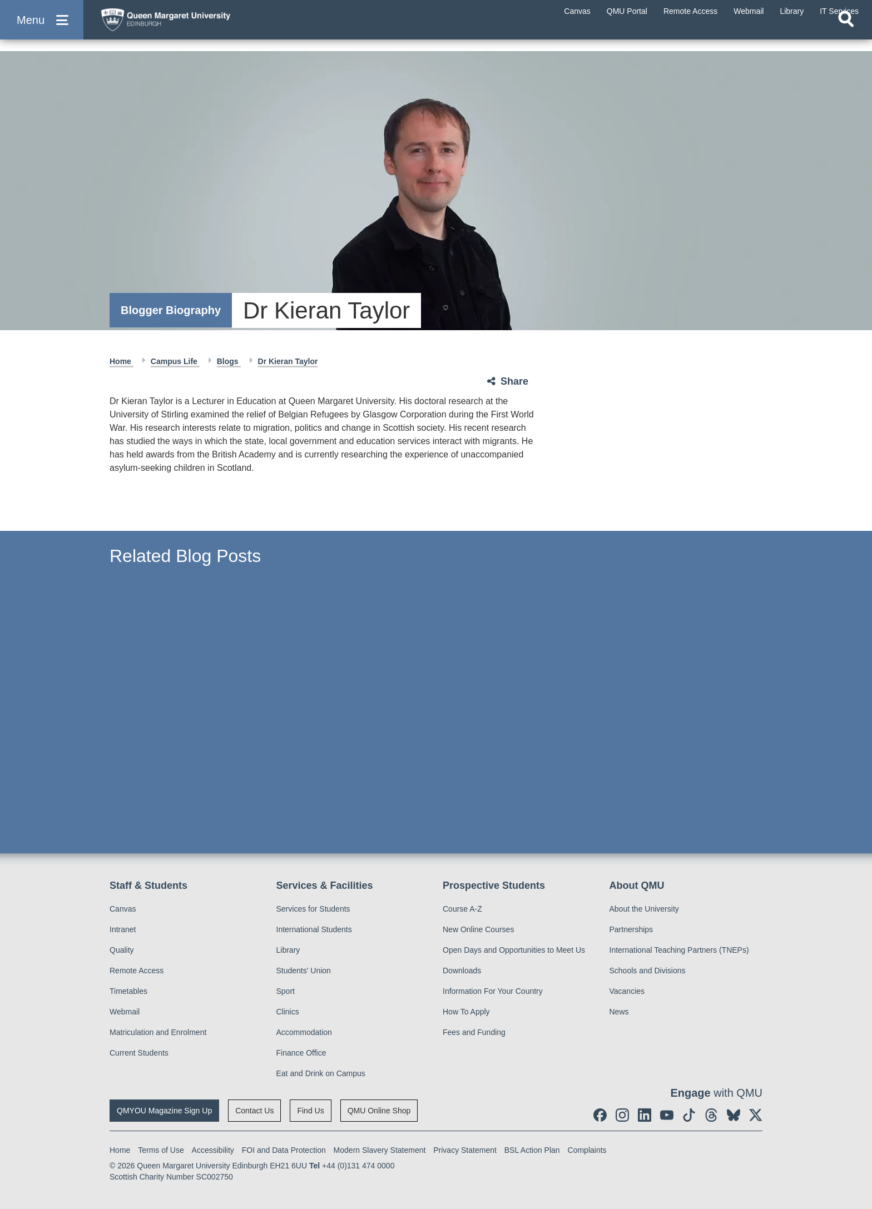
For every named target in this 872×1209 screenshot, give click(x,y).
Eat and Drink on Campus (320, 1073)
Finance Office (301, 1052)
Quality (122, 950)
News (619, 1011)
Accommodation (304, 1032)
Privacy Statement (465, 1150)
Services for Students (313, 908)
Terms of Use (161, 1150)
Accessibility (213, 1150)
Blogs (229, 361)
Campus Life (175, 361)
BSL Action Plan (532, 1150)
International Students (314, 929)
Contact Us (254, 1110)
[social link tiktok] (689, 1115)
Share (514, 381)
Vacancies (627, 991)
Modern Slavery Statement (380, 1150)
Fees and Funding (474, 1032)
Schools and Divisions (648, 970)
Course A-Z (462, 908)
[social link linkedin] (644, 1115)
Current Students (139, 1052)
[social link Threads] (711, 1115)
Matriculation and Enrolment (158, 1032)
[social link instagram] (622, 1115)
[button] (41, 28)
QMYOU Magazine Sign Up (164, 1110)
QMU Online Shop (379, 1110)
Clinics (287, 1011)
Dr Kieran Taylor (288, 361)
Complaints (587, 1150)
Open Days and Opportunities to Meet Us (514, 950)
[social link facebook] (600, 1115)
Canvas (123, 908)
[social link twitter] (755, 1115)
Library (288, 950)
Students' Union (303, 970)
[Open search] (846, 36)
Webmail (125, 1011)
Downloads (462, 970)
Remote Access (137, 970)
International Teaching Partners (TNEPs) (679, 950)
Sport (285, 991)
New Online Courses (478, 929)
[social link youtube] (666, 1115)
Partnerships (631, 929)
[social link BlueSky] (733, 1115)
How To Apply (466, 1011)
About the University (644, 908)
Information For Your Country (493, 991)
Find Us (310, 1110)
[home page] (201, 26)
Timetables (128, 991)
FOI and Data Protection (284, 1150)
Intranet (123, 929)
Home (121, 361)
